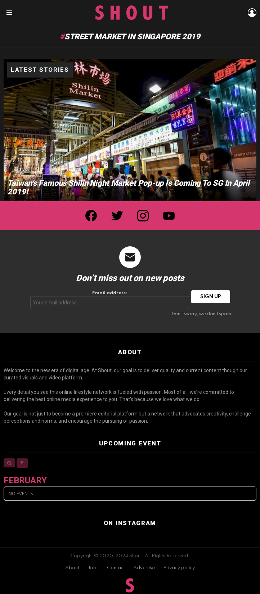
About (72, 568)
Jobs (93, 568)
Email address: (109, 300)
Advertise (144, 568)
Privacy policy (179, 568)
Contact (116, 568)
